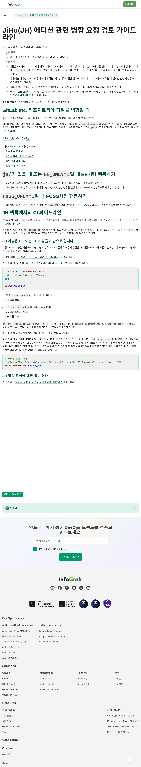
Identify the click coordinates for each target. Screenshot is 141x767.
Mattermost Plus (47, 684)
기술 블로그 (7, 715)
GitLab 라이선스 (9, 695)
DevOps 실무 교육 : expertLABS (53, 636)
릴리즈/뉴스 (7, 721)
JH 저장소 (44, 333)
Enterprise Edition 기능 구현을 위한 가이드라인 (39, 382)
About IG (6, 754)
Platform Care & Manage (49, 631)
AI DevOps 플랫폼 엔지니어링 (16, 631)
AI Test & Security (10, 647)
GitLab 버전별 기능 (11, 726)
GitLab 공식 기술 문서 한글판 (120, 715)
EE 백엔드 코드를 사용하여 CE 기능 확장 (37, 257)
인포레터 (6, 732)
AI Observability (9, 658)
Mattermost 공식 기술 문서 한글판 (123, 721)
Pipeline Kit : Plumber (48, 642)
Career (5, 763)
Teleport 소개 (83, 679)
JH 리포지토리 (22, 102)
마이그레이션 (8, 652)
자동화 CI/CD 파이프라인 (14, 642)
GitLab (5, 679)
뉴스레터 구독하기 (70, 557)
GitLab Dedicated (10, 689)
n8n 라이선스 (121, 684)
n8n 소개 (119, 679)
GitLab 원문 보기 (13, 494)
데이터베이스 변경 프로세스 (20, 156)
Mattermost (45, 679)
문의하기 (129, 4)
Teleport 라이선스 (85, 684)
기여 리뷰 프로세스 (15, 151)
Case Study (10, 739)
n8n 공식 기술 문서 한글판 (119, 732)
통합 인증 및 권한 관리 (12, 636)
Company (7, 748)
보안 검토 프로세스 (15, 161)
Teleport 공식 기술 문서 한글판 (121, 726)
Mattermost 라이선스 (49, 689)
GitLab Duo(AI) (9, 684)
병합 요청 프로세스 (15, 166)
